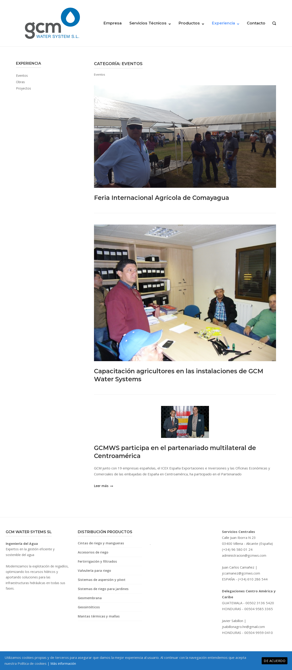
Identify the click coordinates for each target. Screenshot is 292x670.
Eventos (22, 75)
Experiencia (223, 23)
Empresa (112, 23)
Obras (20, 82)
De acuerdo (274, 661)
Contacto (256, 23)
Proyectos (23, 88)
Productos (189, 23)
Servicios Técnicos (148, 23)
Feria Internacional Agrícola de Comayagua (166, 197)
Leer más (103, 486)
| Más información (61, 663)
